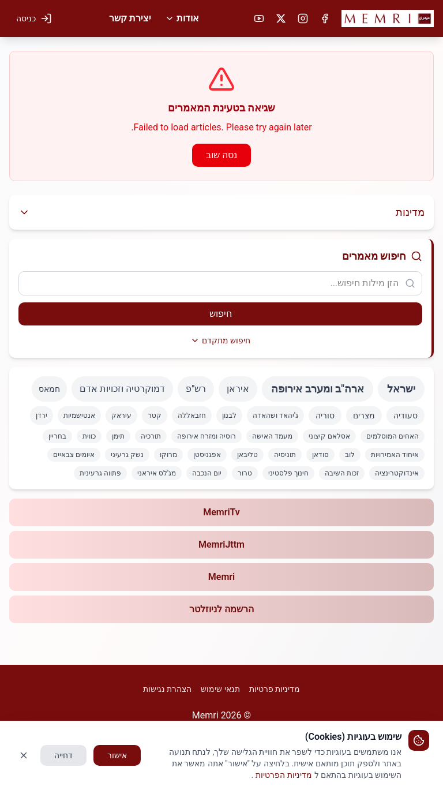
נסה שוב (221, 154)
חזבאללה (192, 415)
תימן (118, 436)
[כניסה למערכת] (34, 18)
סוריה (325, 415)
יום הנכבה (207, 473)
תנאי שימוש (220, 689)
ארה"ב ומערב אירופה (317, 389)
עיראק (121, 415)
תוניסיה (285, 455)
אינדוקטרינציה (397, 473)
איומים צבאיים (74, 455)
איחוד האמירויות (395, 455)
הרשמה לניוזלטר (221, 609)
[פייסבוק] (325, 18)
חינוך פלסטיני (288, 473)
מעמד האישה (272, 436)
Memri (221, 576)
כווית (89, 436)
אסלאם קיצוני (329, 436)
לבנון (229, 415)
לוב (350, 455)
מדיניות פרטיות (274, 689)
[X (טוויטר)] (281, 18)
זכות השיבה (342, 473)
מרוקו (168, 455)
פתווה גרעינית (100, 473)
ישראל (401, 389)
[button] (387, 18)
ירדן (41, 415)
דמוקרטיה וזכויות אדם (122, 388)
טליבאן (247, 455)
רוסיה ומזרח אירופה (206, 436)
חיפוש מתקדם (220, 340)
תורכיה (151, 436)
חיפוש (220, 313)
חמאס (49, 389)
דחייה (63, 755)
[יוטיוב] (259, 18)
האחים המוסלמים (392, 436)
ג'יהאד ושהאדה (275, 415)
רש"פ (196, 388)
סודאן (320, 455)
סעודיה (405, 415)
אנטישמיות (79, 415)
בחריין (57, 436)
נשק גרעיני (127, 455)
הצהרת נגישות (167, 689)
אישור (117, 755)
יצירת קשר (130, 18)
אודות (182, 18)
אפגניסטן (207, 455)
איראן (238, 388)
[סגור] (23, 755)
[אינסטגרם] (303, 18)
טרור (245, 473)
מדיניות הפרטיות (283, 775)
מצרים (364, 415)
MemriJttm (221, 544)
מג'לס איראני (156, 473)
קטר (155, 415)
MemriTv (221, 512)
